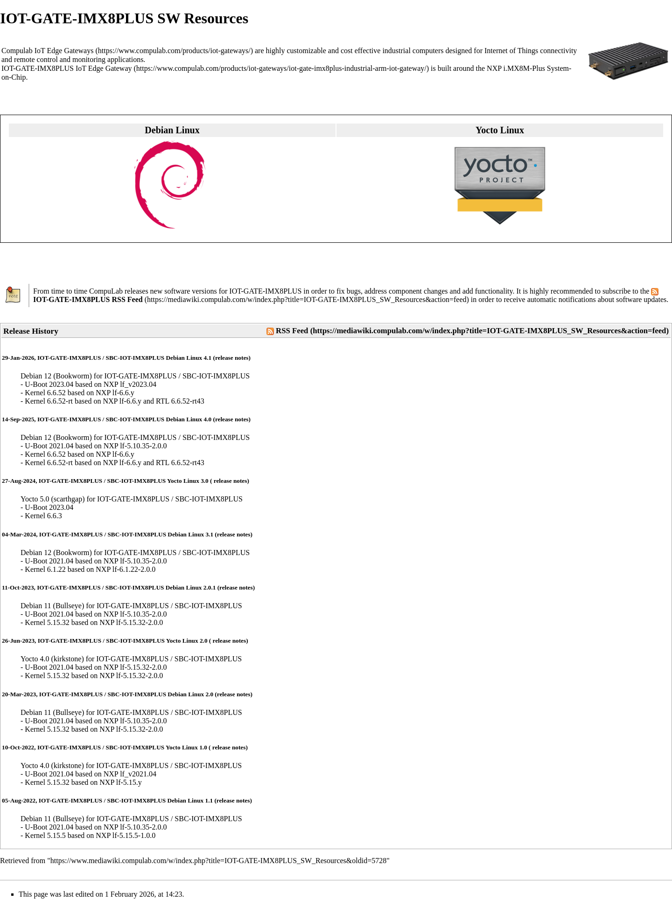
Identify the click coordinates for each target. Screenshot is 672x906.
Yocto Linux (500, 130)
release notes (232, 357)
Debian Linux (172, 130)
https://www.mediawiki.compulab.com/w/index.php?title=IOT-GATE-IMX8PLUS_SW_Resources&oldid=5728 (218, 861)
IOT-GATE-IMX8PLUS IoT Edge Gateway (66, 68)
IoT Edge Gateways (64, 51)
